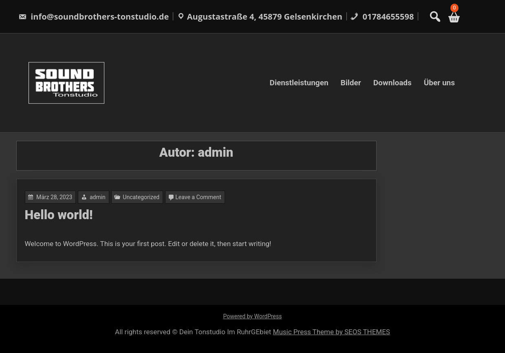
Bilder (351, 82)
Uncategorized (141, 197)
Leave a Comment (198, 197)
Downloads (392, 82)
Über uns (439, 82)
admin (98, 197)
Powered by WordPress (252, 316)
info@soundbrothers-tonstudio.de (93, 16)
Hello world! (59, 214)
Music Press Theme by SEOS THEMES (331, 332)
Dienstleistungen (299, 82)
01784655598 (382, 16)
